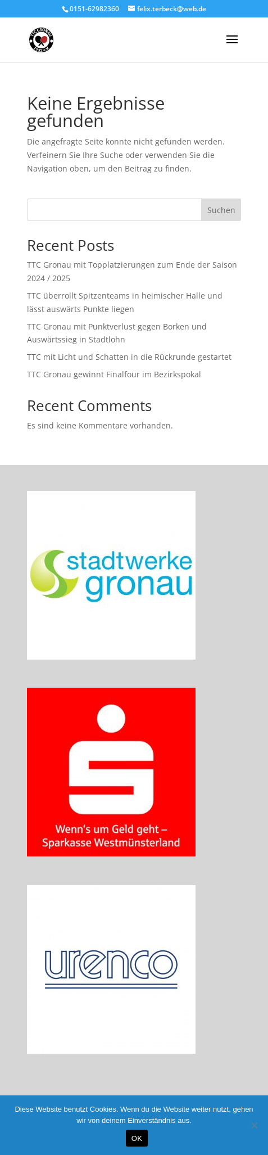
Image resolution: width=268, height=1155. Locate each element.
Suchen (221, 210)
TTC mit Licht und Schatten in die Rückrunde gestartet (129, 356)
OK (136, 1138)
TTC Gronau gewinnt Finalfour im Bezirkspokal (114, 374)
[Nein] (254, 1125)
